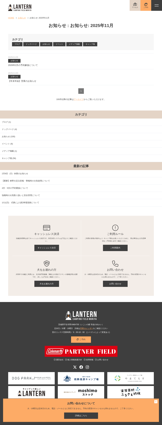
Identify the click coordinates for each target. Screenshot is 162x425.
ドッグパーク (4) (9, 129)
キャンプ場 (90, 44)
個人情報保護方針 (73, 360)
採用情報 (88, 360)
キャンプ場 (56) (9, 158)
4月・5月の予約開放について (15, 188)
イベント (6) (7, 144)
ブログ (17, 44)
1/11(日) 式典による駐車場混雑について (20, 202)
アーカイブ (79, 99)
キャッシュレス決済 (47, 248)
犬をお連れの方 (47, 284)
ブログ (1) (6, 122)
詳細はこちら (81, 415)
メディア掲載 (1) (9, 151)
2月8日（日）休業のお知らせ (15, 173)
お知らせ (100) (8, 136)
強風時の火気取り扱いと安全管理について (21, 195)
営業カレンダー (86, 328)
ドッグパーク (31, 44)
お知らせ (22, 18)
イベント (59, 44)
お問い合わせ (115, 284)
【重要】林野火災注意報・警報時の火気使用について (26, 181)
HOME (11, 18)
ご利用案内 (115, 248)
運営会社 (59, 360)
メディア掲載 (74, 44)
